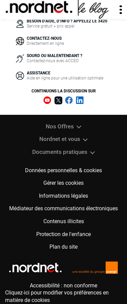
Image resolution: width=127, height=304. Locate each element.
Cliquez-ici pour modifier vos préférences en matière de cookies (57, 296)
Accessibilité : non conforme (63, 285)
